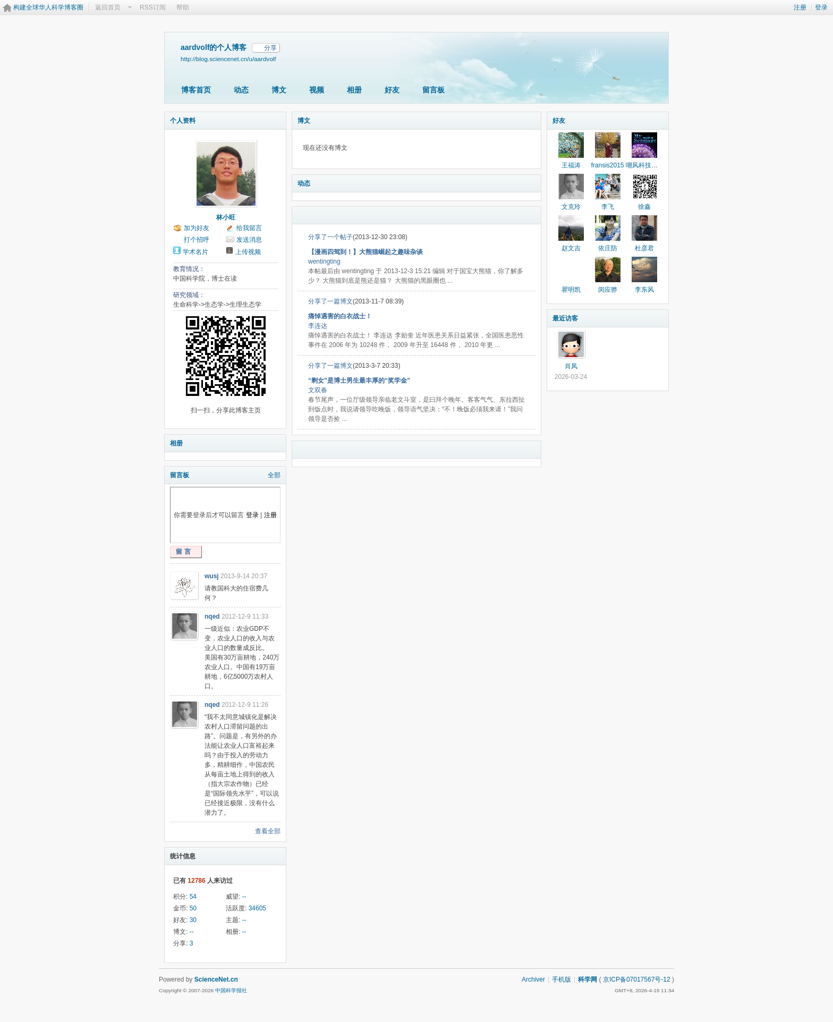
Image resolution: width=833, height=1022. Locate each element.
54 (193, 896)
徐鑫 (644, 206)
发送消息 (249, 239)
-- (244, 896)
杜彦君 (644, 248)
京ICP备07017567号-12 (636, 979)
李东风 (644, 289)
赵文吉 (571, 248)
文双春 (317, 390)
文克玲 (571, 206)
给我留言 (249, 228)
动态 (241, 90)
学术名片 (195, 252)
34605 (257, 908)
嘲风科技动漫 (645, 165)
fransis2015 (607, 165)
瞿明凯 (571, 289)
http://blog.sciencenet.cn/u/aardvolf (228, 58)
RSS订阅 (153, 7)
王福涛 (571, 165)
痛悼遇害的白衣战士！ (340, 316)
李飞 (607, 206)
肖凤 (571, 366)
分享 (270, 48)
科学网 (587, 979)
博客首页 (196, 90)
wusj (212, 576)
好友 (392, 90)
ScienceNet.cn (216, 979)
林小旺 (225, 217)
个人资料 (183, 120)
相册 (354, 90)
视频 (316, 90)
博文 (278, 90)
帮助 (182, 7)
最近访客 (565, 318)
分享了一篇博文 (330, 301)
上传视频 (248, 252)
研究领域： (189, 295)
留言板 (433, 90)
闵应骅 (607, 289)
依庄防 (607, 248)
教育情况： (189, 269)
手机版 (561, 979)
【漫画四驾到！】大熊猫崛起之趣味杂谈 (365, 252)
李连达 (317, 326)
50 (193, 908)
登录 (821, 7)
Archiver (533, 979)
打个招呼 (196, 239)
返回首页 (108, 7)
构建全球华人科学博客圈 (48, 7)
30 (193, 920)
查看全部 (267, 831)
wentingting (324, 261)
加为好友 (196, 228)
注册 (800, 7)
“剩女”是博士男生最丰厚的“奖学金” (359, 380)
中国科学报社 (231, 990)
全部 (274, 475)
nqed (212, 616)
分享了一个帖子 (330, 237)
